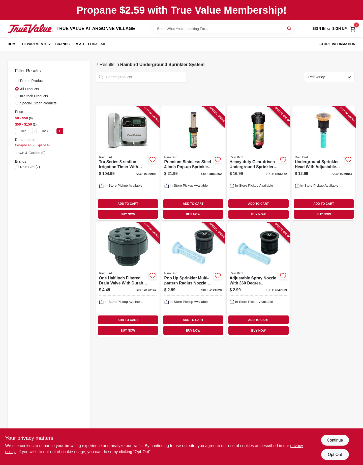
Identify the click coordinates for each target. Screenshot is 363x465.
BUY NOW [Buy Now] (128, 214)
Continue (335, 440)
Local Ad (96, 44)
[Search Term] (223, 29)
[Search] (289, 28)
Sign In (318, 28)
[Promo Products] (17, 80)
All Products (29, 89)
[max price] (45, 131)
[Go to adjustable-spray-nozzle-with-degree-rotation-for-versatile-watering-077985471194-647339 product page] (258, 279)
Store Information (337, 44)
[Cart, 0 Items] (352, 28)
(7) (30, 167)
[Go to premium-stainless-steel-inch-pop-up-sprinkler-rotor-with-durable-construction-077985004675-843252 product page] (193, 163)
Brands (62, 44)
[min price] (24, 131)
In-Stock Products (34, 96)
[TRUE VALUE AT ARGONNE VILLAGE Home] (30, 28)
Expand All (43, 145)
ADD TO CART (127, 204)
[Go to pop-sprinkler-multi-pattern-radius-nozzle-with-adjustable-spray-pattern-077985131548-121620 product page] (193, 279)
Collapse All (23, 145)
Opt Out (335, 454)
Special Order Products (38, 103)
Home (13, 44)
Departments (34, 44)
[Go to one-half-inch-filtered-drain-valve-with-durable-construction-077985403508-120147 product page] (128, 279)
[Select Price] (59, 131)
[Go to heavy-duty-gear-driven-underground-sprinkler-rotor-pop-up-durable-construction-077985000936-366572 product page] (258, 163)
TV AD (79, 44)
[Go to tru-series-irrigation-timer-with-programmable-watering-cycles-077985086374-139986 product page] (128, 163)
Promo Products (32, 80)
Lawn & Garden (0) (31, 153)
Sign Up (339, 28)
